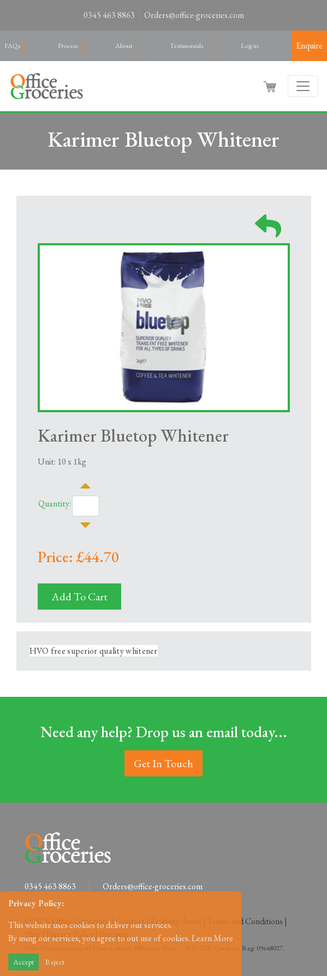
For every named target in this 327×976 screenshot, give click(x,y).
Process (68, 45)
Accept (23, 962)
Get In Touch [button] (163, 763)
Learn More (212, 938)
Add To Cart (79, 596)
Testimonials (186, 45)
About (124, 45)
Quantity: (54, 503)
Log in (250, 45)
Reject (54, 962)
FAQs (12, 45)
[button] (271, 86)
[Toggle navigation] (303, 86)
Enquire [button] (309, 45)
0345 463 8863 (109, 15)
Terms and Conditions (245, 921)
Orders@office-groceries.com (194, 15)
